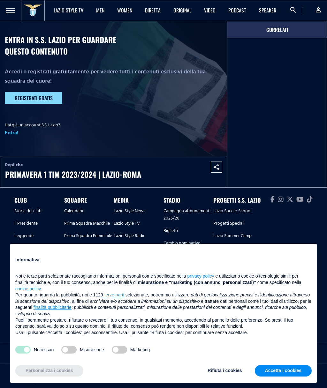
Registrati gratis (34, 98)
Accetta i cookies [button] (283, 370)
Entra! (12, 133)
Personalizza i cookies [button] (49, 370)
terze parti (114, 294)
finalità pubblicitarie (53, 307)
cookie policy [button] (28, 288)
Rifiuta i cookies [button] (225, 370)
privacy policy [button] (200, 276)
